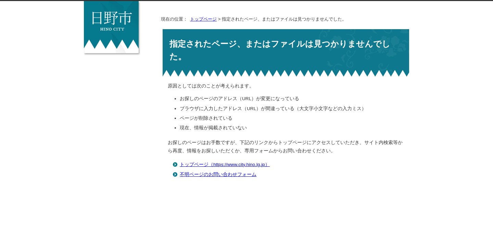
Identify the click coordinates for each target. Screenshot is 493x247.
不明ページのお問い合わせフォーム (218, 174)
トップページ (203, 19)
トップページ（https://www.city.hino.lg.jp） (225, 164)
